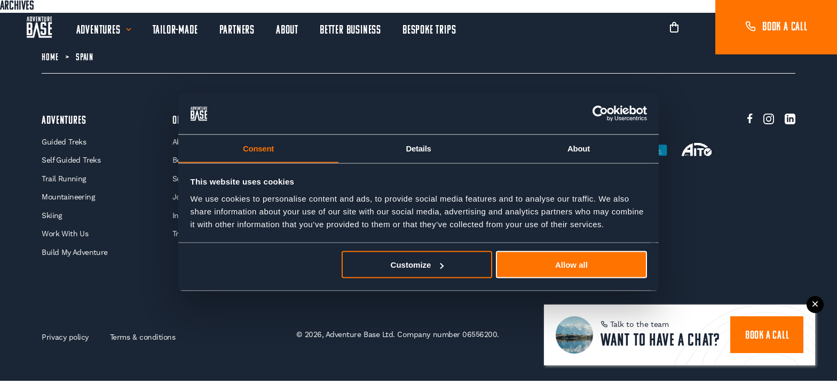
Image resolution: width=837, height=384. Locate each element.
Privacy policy (65, 337)
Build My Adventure (74, 253)
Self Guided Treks (71, 160)
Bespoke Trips (429, 31)
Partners (237, 31)
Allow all (571, 264)
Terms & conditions (143, 337)
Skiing (52, 216)
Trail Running (64, 178)
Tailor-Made (175, 31)
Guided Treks (64, 142)
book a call (767, 335)
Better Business (350, 31)
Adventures (98, 31)
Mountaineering (69, 197)
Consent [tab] (258, 148)
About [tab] (578, 148)
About (287, 31)
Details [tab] (418, 148)
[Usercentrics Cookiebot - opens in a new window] (600, 114)
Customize (417, 264)
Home (50, 58)
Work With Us (65, 234)
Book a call (776, 27)
